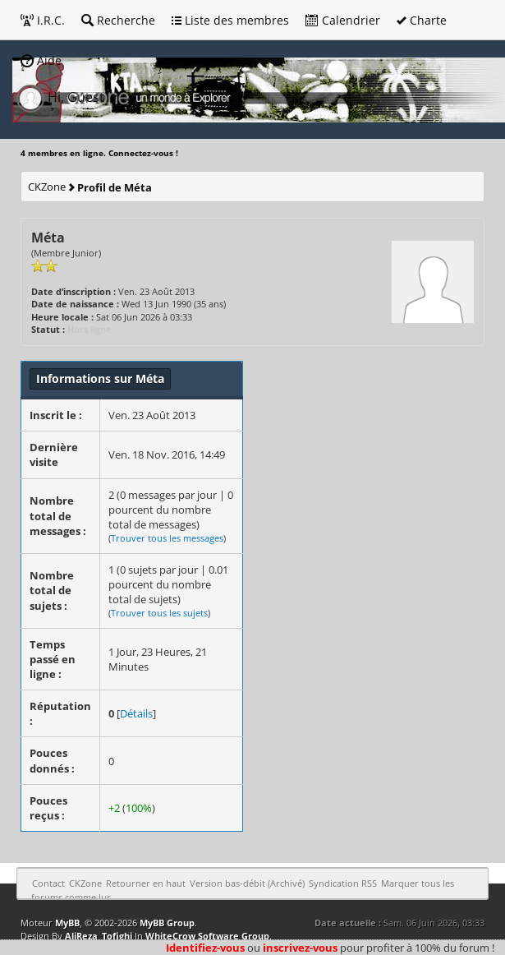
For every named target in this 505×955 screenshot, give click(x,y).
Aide (41, 60)
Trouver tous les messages (167, 538)
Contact (48, 883)
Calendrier (342, 20)
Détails (136, 713)
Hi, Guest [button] (62, 97)
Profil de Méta (114, 187)
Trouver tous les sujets (159, 613)
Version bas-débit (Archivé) (247, 883)
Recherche (118, 20)
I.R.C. (43, 20)
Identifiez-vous (205, 947)
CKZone (47, 186)
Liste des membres (230, 20)
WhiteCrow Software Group (207, 936)
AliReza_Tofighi (98, 936)
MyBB (67, 922)
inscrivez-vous (300, 947)
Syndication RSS (343, 883)
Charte (422, 20)
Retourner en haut (146, 883)
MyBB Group (167, 922)
